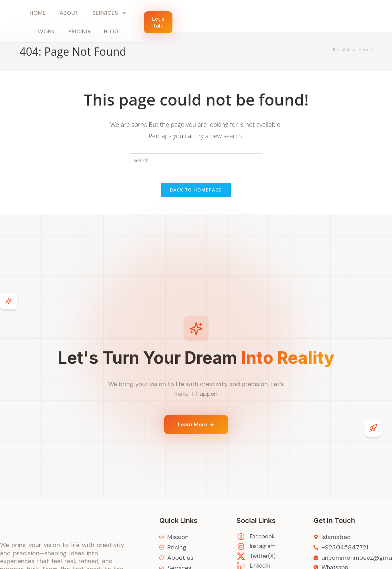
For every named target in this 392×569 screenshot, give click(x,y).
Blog (276, 17)
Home (100, 17)
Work (211, 17)
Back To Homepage (196, 195)
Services (171, 17)
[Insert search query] (196, 160)
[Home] (334, 49)
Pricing (244, 17)
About (130, 17)
